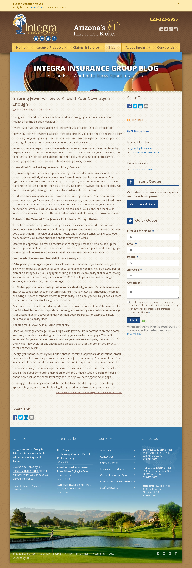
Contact (167, 47)
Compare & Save (142, 204)
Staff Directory (117, 487)
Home (20, 47)
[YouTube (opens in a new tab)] (176, 29)
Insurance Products (117, 469)
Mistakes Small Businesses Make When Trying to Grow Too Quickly (74, 473)
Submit (134, 320)
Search (57, 553)
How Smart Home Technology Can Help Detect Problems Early (74, 455)
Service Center (117, 462)
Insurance (50, 47)
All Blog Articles (138, 131)
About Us (117, 450)
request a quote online (26, 470)
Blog (114, 47)
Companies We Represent (117, 481)
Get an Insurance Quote (117, 475)
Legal (112, 553)
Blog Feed (135, 119)
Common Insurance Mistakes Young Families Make (74, 488)
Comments (134, 282)
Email (132, 244)
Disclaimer (82, 553)
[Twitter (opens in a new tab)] (166, 29)
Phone (132, 256)
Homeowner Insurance (145, 152)
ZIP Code (134, 269)
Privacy (68, 553)
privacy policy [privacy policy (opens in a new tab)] (134, 333)
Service (88, 47)
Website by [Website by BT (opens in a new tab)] (21, 558)
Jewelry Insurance (142, 148)
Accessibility (98, 553)
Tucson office (35, 7)
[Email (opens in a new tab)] (31, 417)
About (138, 47)
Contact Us (117, 456)
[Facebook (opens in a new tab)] (161, 29)
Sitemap (17, 489)
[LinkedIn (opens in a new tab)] (171, 29)
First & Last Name (140, 231)
